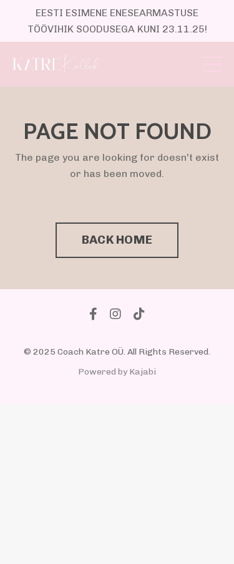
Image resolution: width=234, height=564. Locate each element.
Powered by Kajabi (117, 371)
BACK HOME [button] (117, 239)
